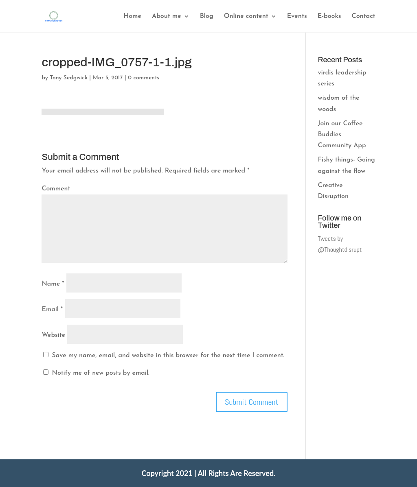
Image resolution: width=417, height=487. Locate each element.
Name (53, 284)
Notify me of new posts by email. (100, 373)
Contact (363, 16)
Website (53, 335)
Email (52, 309)
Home (132, 16)
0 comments (143, 78)
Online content (246, 16)
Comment (56, 189)
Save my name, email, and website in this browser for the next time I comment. (168, 355)
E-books (329, 16)
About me (166, 16)
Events (297, 16)
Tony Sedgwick (69, 78)
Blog (206, 16)
